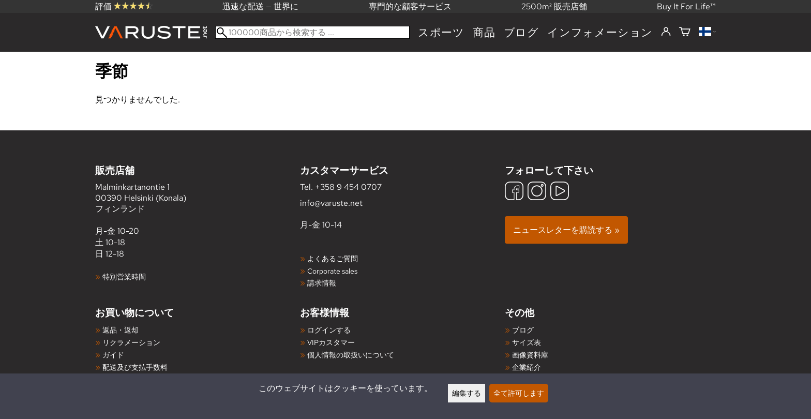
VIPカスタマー (331, 342)
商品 (484, 32)
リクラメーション (131, 342)
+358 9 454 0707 (348, 187)
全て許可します (518, 393)
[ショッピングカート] (684, 32)
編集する (466, 393)
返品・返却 (120, 330)
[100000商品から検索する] (312, 32)
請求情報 (321, 283)
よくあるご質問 (332, 258)
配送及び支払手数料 (135, 367)
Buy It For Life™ (686, 6)
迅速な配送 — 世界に (260, 6)
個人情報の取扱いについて (350, 355)
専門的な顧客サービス (410, 6)
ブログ (521, 32)
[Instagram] (537, 192)
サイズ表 (526, 342)
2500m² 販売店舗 (554, 6)
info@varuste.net (331, 203)
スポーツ (441, 32)
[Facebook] (514, 192)
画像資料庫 (530, 355)
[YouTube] (559, 192)
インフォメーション (600, 32)
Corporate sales (332, 271)
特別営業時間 (124, 276)
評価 (124, 6)
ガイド (113, 355)
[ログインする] (666, 32)
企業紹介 (526, 367)
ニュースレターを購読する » (566, 230)
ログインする (329, 330)
